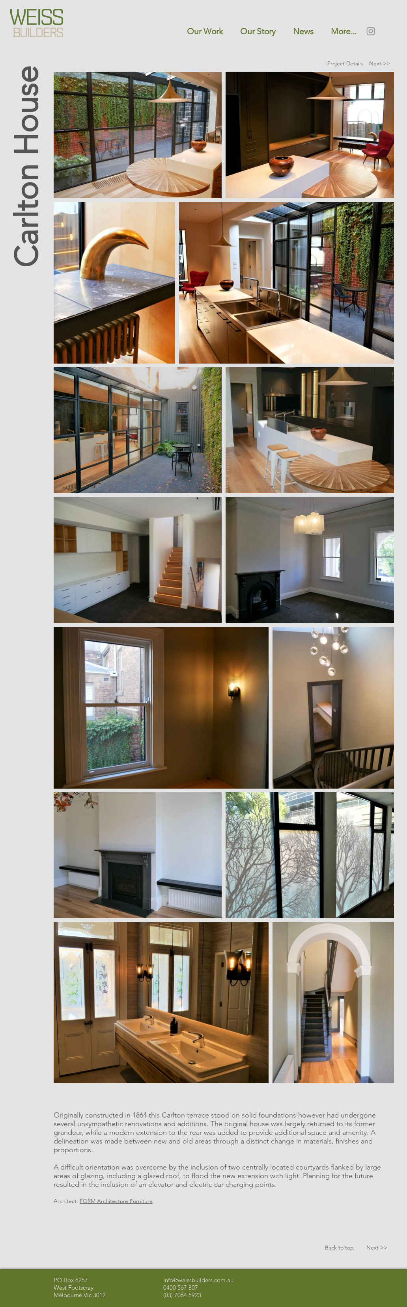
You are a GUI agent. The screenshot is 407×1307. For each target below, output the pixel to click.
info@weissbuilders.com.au (198, 1280)
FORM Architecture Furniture (116, 1201)
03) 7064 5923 (183, 1295)
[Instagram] (370, 31)
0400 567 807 (180, 1287)
